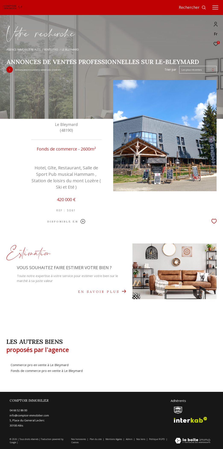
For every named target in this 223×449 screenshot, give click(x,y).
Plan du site (96, 439)
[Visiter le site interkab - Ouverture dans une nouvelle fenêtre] (190, 420)
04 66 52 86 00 (18, 410)
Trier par (170, 70)
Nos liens (141, 439)
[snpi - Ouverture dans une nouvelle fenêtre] (178, 410)
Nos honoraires (79, 439)
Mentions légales (114, 439)
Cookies (75, 442)
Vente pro (51, 49)
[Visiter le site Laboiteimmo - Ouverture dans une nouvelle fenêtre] (192, 441)
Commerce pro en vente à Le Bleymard (40, 365)
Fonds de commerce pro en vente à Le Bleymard (47, 370)
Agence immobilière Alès (23, 49)
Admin (129, 439)
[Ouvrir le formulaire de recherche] (192, 7)
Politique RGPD (157, 439)
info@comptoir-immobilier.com (29, 415)
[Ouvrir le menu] (215, 7)
